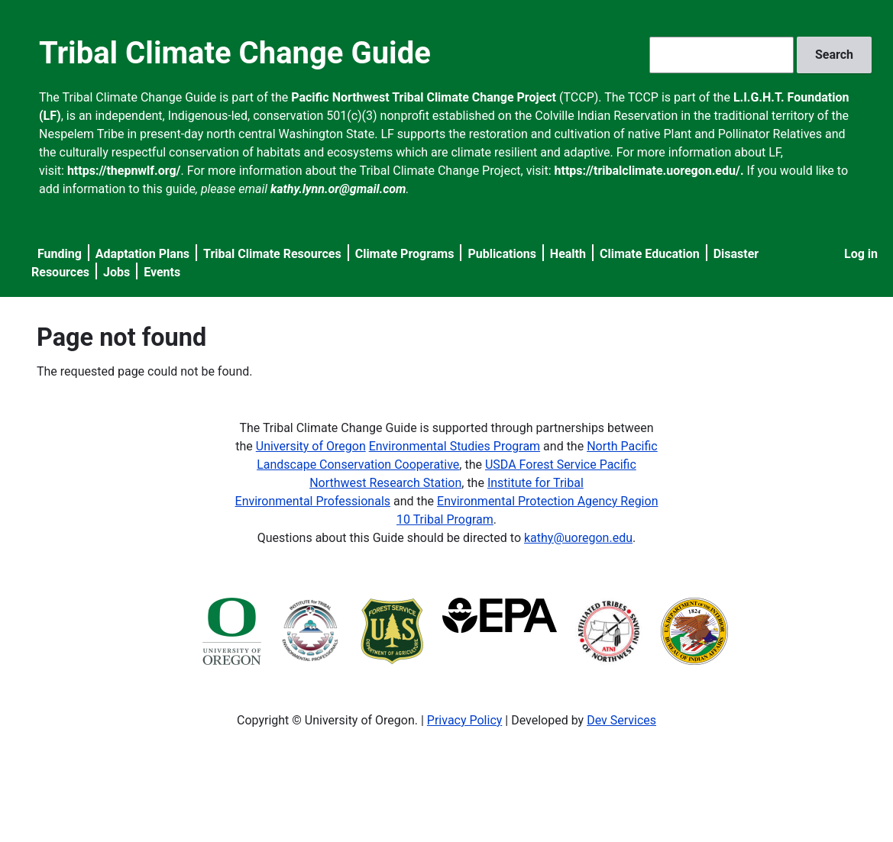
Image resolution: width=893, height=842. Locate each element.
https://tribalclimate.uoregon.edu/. (649, 170)
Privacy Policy (465, 720)
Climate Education (650, 254)
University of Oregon (311, 446)
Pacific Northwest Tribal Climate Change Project (423, 97)
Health (568, 254)
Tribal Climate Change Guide (235, 53)
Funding (59, 254)
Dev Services (621, 720)
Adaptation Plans (142, 254)
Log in (861, 254)
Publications (502, 254)
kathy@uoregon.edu (578, 538)
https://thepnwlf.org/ (124, 170)
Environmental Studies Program (454, 446)
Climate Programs (405, 254)
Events (162, 272)
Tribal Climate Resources (272, 254)
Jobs (116, 272)
